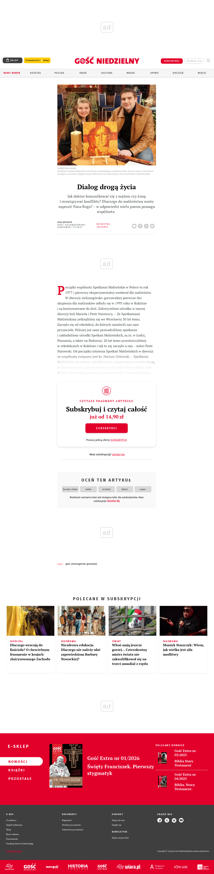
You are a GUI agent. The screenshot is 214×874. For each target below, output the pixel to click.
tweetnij (147, 225)
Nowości (16, 761)
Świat (83, 73)
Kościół (35, 73)
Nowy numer (12, 73)
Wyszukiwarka (208, 61)
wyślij (153, 225)
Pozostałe (16, 778)
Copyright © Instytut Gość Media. (171, 851)
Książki (16, 770)
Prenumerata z (37, 60)
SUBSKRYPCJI (118, 440)
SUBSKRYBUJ (172, 61)
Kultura (107, 73)
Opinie (154, 73)
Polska (59, 73)
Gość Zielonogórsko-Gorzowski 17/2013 (71, 226)
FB (141, 225)
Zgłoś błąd (14, 851)
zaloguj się (194, 61)
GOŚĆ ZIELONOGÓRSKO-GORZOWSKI (81, 564)
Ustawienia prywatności (72, 829)
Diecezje (178, 73)
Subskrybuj (106, 428)
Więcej (202, 73)
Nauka (131, 73)
